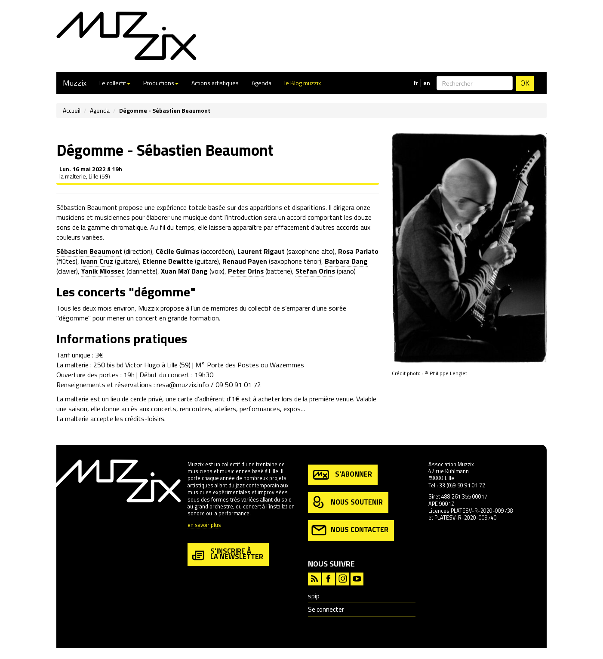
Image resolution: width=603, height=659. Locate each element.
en (426, 83)
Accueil (71, 110)
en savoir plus (204, 525)
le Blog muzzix (302, 82)
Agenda (261, 82)
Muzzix (74, 83)
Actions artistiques (215, 82)
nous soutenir (347, 502)
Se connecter (326, 609)
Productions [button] (160, 82)
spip (314, 596)
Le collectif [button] (114, 82)
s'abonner (341, 474)
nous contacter (349, 530)
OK (524, 83)
